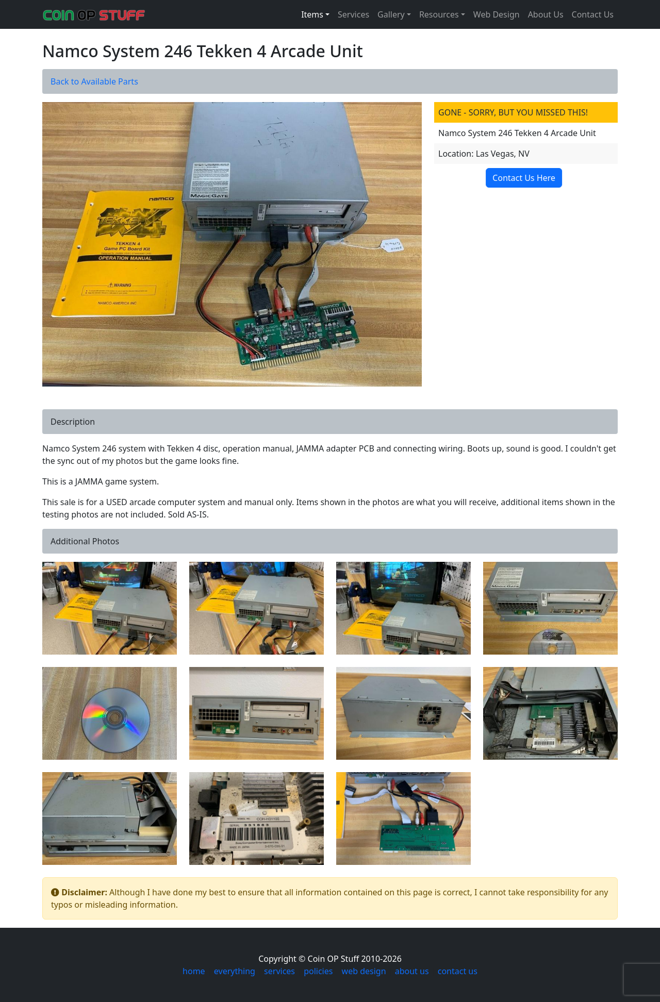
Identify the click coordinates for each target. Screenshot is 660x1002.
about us (412, 971)
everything (234, 971)
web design (364, 971)
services (279, 971)
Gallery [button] (391, 14)
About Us (546, 14)
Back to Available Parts (94, 81)
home (194, 971)
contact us (457, 971)
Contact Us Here (524, 177)
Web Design (496, 14)
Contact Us (593, 14)
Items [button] (312, 14)
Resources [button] (439, 14)
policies (318, 971)
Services (353, 14)
